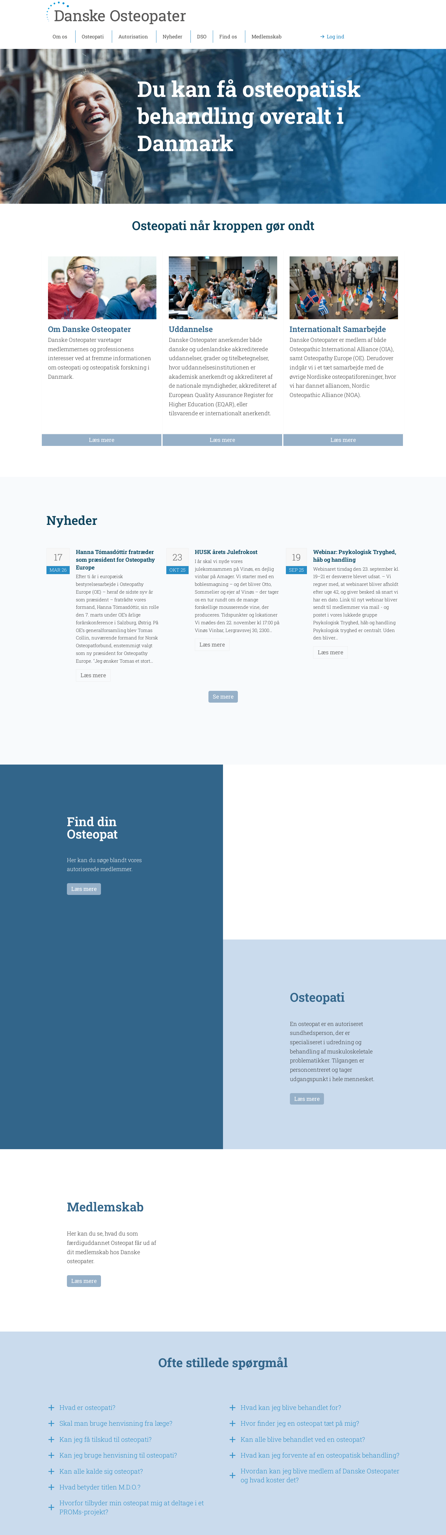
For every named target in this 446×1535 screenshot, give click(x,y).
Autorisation (133, 36)
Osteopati (93, 36)
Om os (60, 36)
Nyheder (172, 36)
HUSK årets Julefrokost (226, 552)
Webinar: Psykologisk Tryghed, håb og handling (354, 555)
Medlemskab (266, 36)
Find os (228, 36)
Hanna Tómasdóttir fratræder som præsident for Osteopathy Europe (115, 559)
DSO (202, 36)
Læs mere (93, 675)
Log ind (335, 36)
